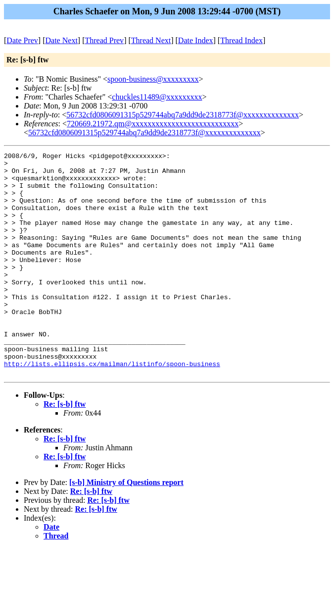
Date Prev (22, 40)
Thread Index (241, 40)
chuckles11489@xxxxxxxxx (157, 97)
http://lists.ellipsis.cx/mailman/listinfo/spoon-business (112, 406)
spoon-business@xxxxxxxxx (153, 79)
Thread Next (151, 40)
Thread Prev (104, 40)
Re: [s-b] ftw (65, 448)
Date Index (195, 40)
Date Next (62, 40)
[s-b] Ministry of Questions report (126, 527)
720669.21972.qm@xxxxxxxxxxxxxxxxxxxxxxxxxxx (153, 123)
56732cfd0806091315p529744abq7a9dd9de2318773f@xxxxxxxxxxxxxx (182, 114)
